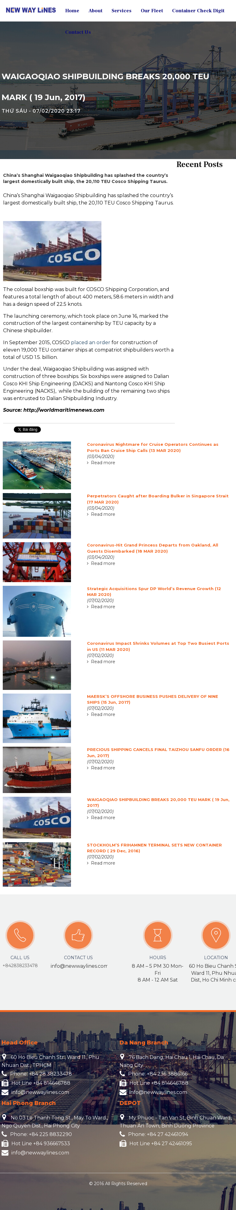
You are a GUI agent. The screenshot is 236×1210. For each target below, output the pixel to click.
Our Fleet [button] (152, 11)
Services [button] (122, 11)
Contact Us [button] (78, 32)
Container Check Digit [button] (198, 11)
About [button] (95, 11)
